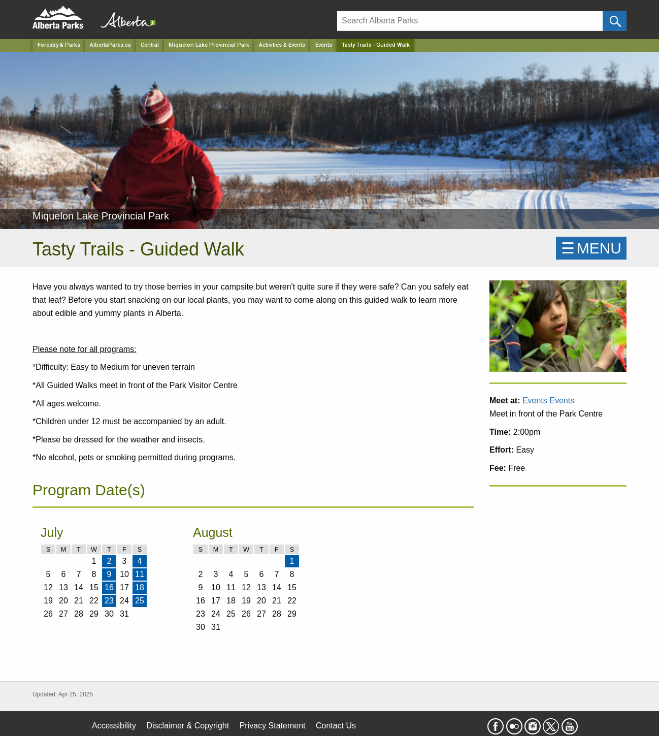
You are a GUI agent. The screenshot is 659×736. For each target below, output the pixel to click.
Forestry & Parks (59, 45)
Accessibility (114, 725)
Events (323, 45)
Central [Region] (150, 45)
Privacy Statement (273, 725)
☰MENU (591, 248)
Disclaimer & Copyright (188, 725)
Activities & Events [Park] (282, 45)
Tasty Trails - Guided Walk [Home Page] (376, 45)
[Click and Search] (615, 21)
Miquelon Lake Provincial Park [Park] (209, 45)
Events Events (548, 400)
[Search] (470, 21)
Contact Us (336, 725)
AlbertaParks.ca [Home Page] (110, 45)
